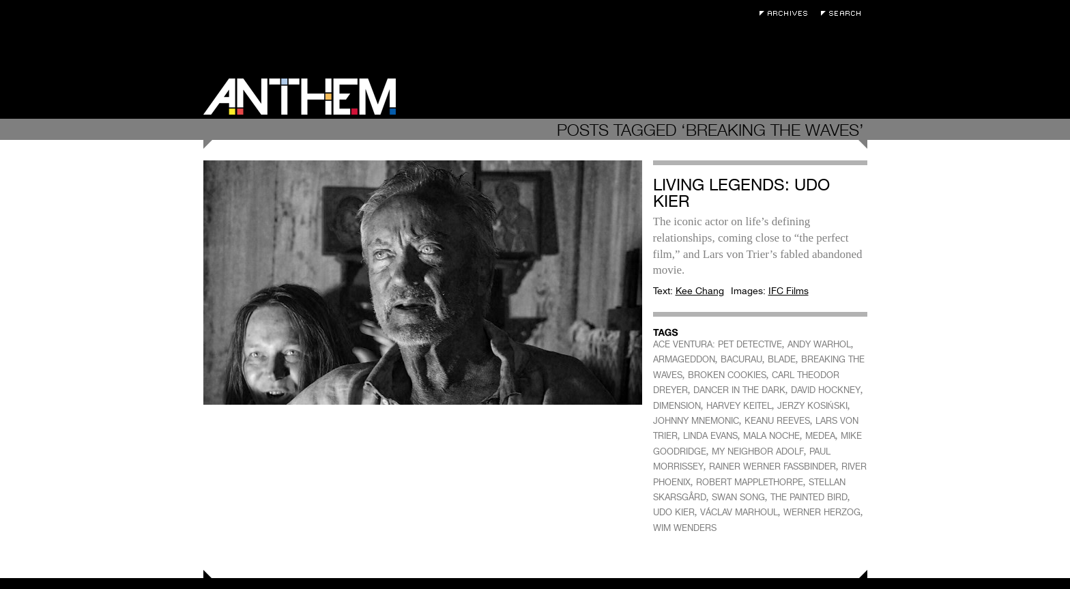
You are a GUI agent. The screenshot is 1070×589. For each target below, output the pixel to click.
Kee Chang (700, 290)
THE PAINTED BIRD (809, 497)
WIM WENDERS (685, 528)
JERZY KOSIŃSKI (812, 406)
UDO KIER (674, 512)
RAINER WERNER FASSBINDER (772, 466)
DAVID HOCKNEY (826, 390)
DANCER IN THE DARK (739, 390)
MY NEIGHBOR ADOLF (758, 451)
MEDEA (820, 436)
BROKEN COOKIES (727, 375)
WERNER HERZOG (822, 512)
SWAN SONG (738, 497)
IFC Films (788, 290)
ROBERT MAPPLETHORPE (749, 482)
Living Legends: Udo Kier (741, 193)
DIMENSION (677, 406)
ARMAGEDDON (684, 359)
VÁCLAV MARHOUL (739, 512)
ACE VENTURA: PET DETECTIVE (717, 344)
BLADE (782, 359)
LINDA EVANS (710, 436)
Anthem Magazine (299, 96)
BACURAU (741, 359)
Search (844, 13)
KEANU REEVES (777, 421)
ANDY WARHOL (819, 344)
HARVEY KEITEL (739, 406)
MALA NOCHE (771, 436)
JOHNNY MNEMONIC (696, 421)
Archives (787, 13)
